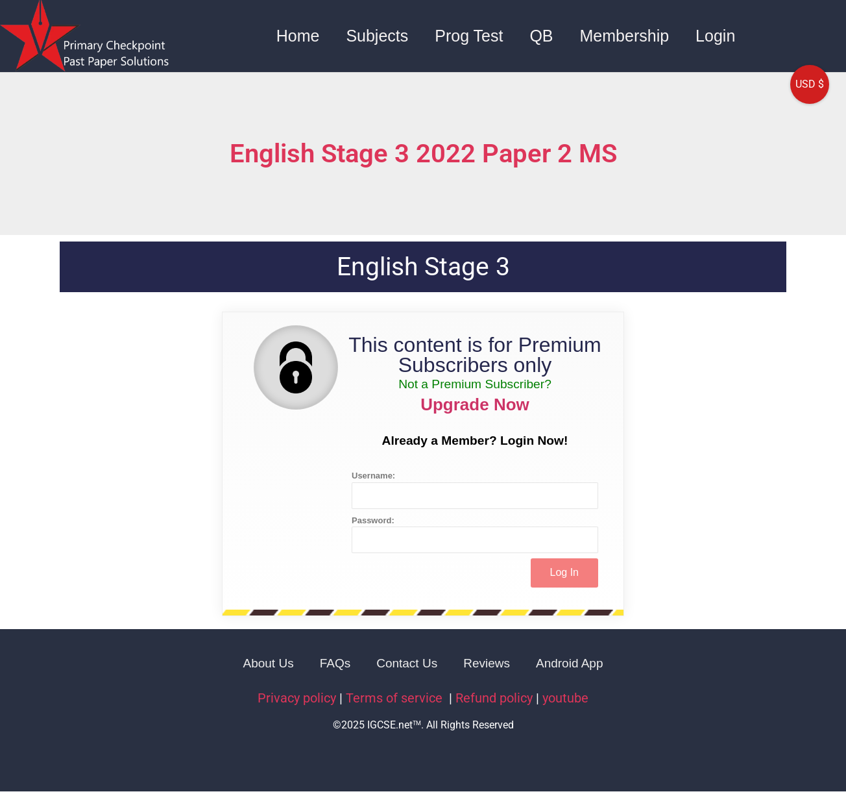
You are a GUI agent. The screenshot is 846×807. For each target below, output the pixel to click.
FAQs (335, 663)
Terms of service (396, 698)
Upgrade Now (474, 404)
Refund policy (494, 698)
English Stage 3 (423, 267)
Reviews (486, 663)
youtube (565, 698)
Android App (569, 663)
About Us (268, 663)
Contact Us (406, 663)
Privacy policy (297, 698)
